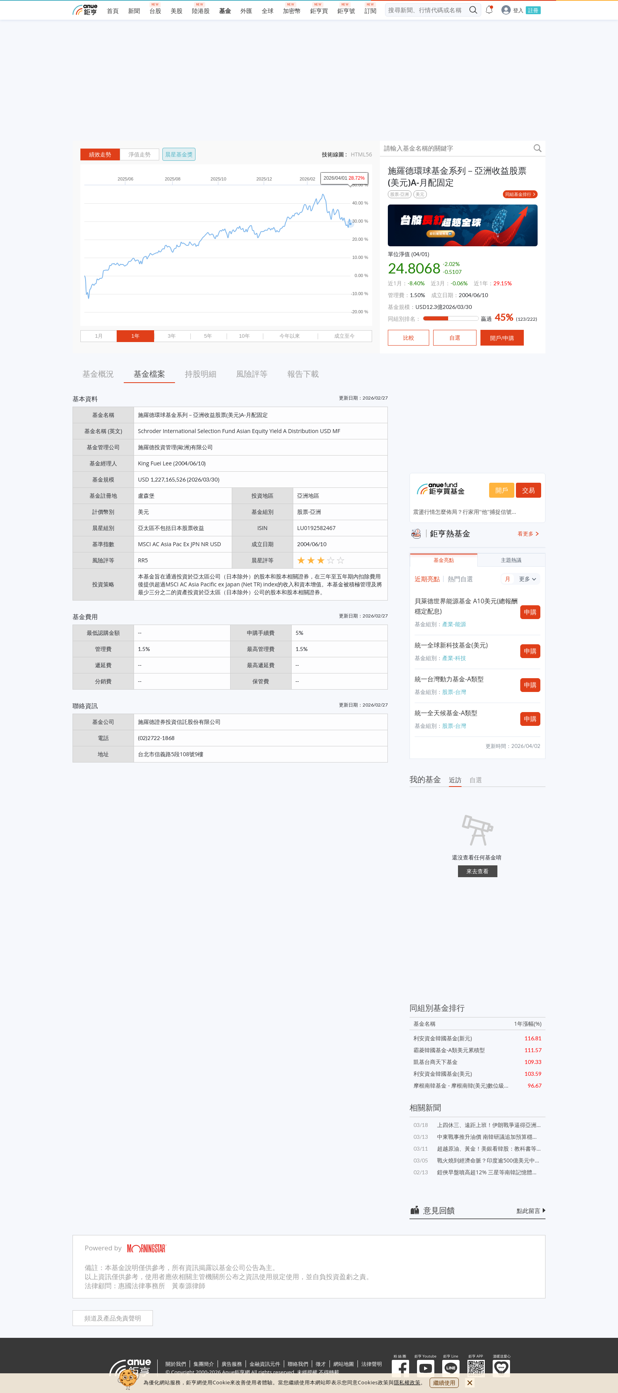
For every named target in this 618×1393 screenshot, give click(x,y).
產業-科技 (454, 658)
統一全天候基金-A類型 (446, 713)
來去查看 (478, 871)
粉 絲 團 (400, 1368)
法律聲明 (371, 1363)
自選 (475, 780)
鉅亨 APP (476, 1368)
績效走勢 (100, 154)
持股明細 (200, 373)
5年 (208, 336)
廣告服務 (232, 1363)
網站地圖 (343, 1363)
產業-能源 (454, 624)
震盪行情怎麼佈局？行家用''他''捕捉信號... (464, 511)
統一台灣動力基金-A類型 (449, 679)
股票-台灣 (454, 692)
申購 (530, 612)
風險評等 (252, 373)
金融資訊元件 (264, 1363)
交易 (528, 490)
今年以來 (289, 336)
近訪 (455, 780)
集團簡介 (204, 1363)
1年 (135, 336)
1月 (99, 336)
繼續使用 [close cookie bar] (444, 1382)
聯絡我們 (298, 1363)
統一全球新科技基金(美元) (451, 645)
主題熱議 (511, 560)
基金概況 (98, 373)
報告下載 (303, 373)
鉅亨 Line (451, 1368)
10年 (244, 336)
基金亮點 (444, 560)
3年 (171, 336)
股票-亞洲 (399, 194)
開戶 (501, 490)
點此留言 (528, 1210)
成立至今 (344, 336)
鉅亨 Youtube (425, 1368)
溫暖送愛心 (501, 1368)
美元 (420, 194)
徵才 (321, 1363)
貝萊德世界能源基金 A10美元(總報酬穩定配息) (466, 606)
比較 (408, 338)
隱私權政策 (407, 1382)
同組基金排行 (518, 194)
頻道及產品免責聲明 (112, 1318)
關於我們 (176, 1363)
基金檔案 (149, 373)
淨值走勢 (139, 154)
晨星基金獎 (179, 154)
